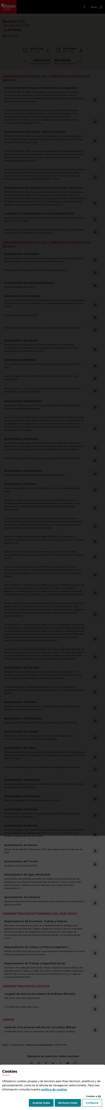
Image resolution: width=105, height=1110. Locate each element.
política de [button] (54, 1089)
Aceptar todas (43, 1103)
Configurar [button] (94, 1103)
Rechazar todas (69, 1103)
